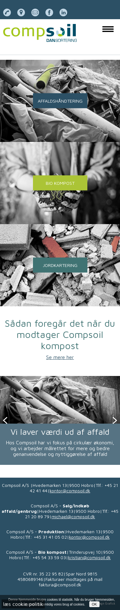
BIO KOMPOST (60, 183)
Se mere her (60, 357)
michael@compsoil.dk (73, 516)
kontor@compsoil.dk (70, 490)
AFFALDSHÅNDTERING (60, 101)
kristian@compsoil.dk (89, 557)
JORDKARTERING (60, 265)
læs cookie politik (23, 604)
